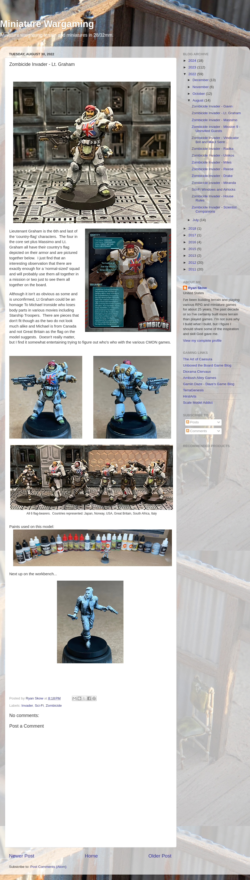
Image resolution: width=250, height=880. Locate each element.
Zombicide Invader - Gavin (212, 106)
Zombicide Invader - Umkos (213, 155)
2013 (192, 256)
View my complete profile (202, 340)
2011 (192, 269)
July (196, 220)
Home (91, 856)
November (201, 87)
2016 (192, 242)
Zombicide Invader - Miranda (214, 183)
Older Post (159, 856)
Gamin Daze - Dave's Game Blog (208, 384)
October (199, 94)
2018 (192, 228)
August (198, 100)
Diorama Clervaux (197, 371)
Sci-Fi (39, 705)
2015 (192, 249)
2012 (192, 262)
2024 (192, 61)
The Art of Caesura (197, 359)
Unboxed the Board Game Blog (207, 365)
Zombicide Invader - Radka (213, 149)
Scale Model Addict (198, 402)
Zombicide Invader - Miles (212, 162)
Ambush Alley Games (199, 378)
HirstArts (189, 396)
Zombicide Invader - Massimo (214, 120)
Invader (27, 705)
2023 (192, 67)
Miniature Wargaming (47, 24)
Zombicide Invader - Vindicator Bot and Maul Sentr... (215, 140)
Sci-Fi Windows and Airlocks (214, 189)
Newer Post (21, 856)
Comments (196, 431)
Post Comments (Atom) (48, 867)
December (201, 80)
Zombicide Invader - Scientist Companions (214, 209)
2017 (192, 235)
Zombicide (54, 705)
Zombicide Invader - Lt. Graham (216, 113)
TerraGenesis (193, 390)
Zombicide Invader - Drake (212, 176)
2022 (192, 74)
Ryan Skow (197, 288)
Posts (192, 422)
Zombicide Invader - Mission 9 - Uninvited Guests (216, 129)
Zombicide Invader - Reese (213, 169)
